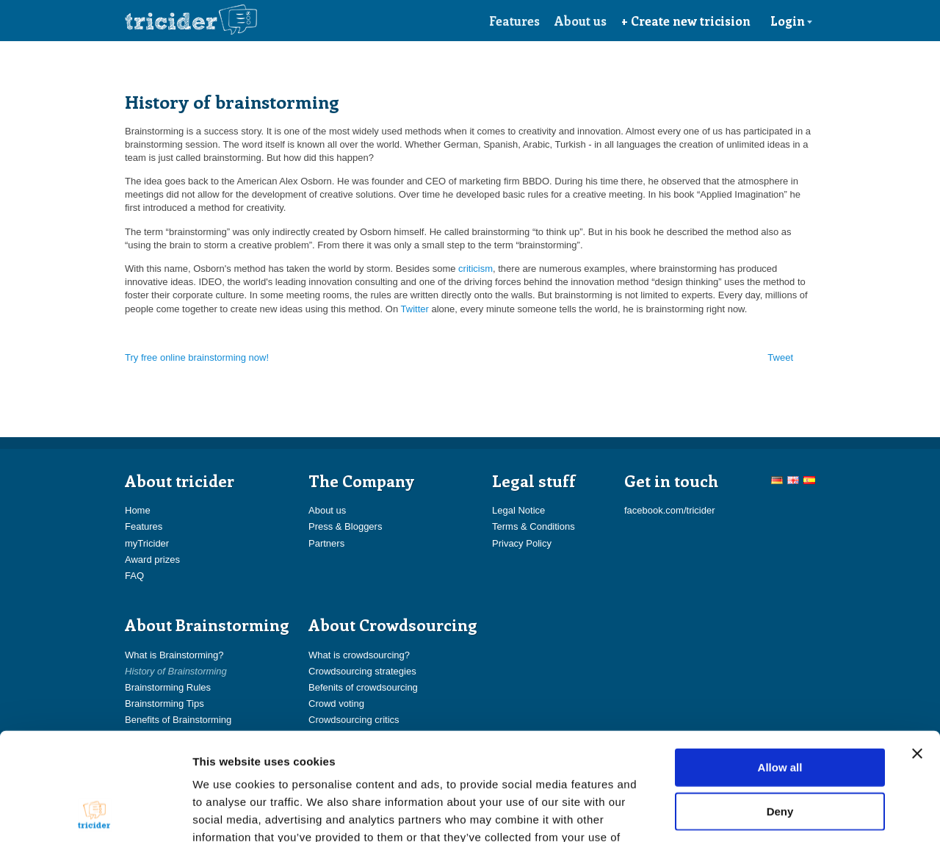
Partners (326, 543)
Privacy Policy (522, 543)
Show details (771, 813)
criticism (475, 268)
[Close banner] (917, 652)
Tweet (780, 357)
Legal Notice (518, 510)
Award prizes (152, 559)
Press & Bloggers (345, 526)
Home (138, 510)
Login (791, 20)
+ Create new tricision (686, 20)
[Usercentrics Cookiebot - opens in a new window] (95, 813)
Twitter (415, 308)
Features (514, 20)
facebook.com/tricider (669, 510)
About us (580, 20)
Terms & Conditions (533, 526)
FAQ (134, 575)
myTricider (147, 543)
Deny (780, 710)
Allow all (780, 666)
